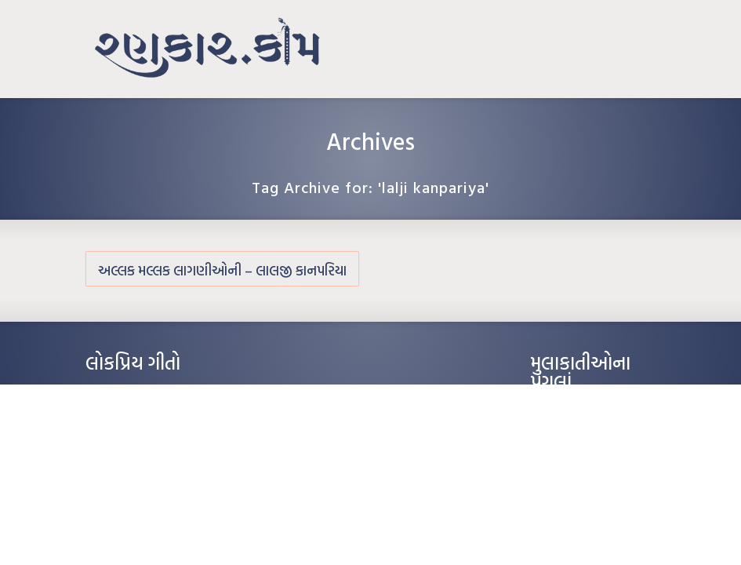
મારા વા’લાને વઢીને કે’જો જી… (139, 417)
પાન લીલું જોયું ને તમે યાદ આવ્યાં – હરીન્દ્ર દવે (168, 440)
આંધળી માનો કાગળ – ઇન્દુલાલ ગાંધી (151, 393)
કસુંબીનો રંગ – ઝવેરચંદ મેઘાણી (142, 487)
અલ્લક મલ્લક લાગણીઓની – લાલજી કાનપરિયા (222, 270)
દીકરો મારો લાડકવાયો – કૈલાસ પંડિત (152, 464)
